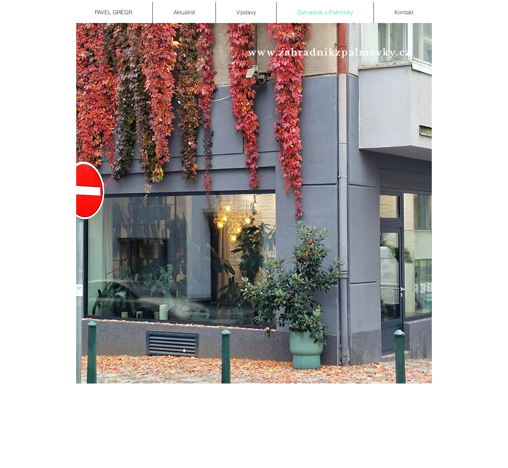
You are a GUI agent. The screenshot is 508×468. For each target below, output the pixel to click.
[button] (254, 203)
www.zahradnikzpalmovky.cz (330, 52)
